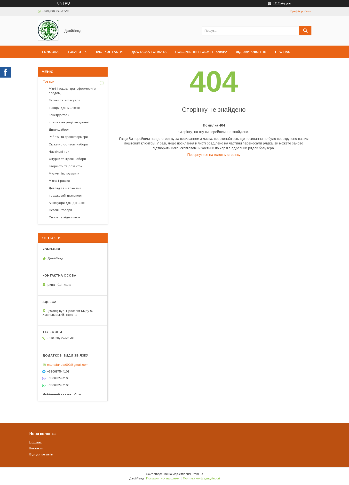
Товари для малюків (64, 108)
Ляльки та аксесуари (64, 100)
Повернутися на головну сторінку (213, 155)
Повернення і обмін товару (201, 52)
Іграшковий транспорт (65, 195)
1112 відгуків (282, 3)
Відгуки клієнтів (251, 52)
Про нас (282, 52)
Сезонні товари (60, 210)
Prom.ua (197, 474)
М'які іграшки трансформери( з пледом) (72, 91)
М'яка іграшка (59, 181)
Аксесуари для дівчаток (67, 203)
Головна (50, 52)
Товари (74, 52)
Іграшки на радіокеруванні (69, 122)
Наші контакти (109, 52)
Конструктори (59, 115)
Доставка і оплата (149, 52)
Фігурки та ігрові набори (67, 159)
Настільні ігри (59, 151)
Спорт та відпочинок (64, 217)
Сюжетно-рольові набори (68, 144)
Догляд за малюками (65, 188)
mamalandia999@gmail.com (67, 364)
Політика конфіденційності (201, 478)
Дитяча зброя (59, 129)
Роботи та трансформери (68, 137)
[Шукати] (305, 30)
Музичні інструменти (64, 173)
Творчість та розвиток (65, 166)
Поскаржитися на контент (163, 478)
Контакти (36, 448)
